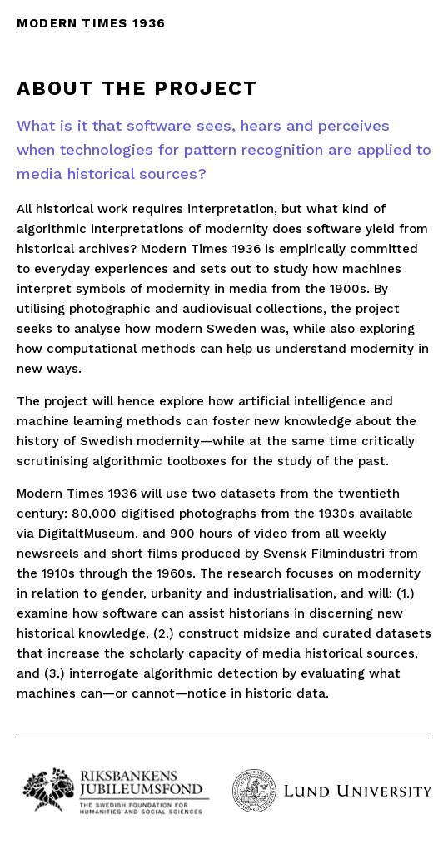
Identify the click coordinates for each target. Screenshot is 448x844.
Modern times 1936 (91, 23)
